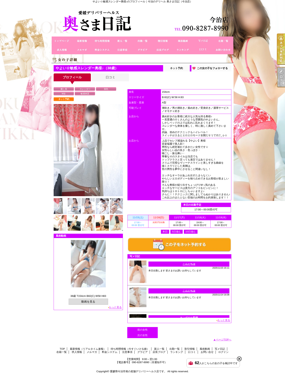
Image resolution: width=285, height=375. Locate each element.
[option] (88, 150)
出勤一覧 (142, 41)
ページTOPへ (224, 339)
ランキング (183, 49)
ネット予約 (176, 68)
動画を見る (88, 301)
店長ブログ (163, 49)
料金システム (102, 49)
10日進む (190, 231)
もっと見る (115, 307)
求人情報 (62, 49)
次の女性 (142, 335)
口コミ (203, 49)
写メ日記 (203, 41)
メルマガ (82, 49)
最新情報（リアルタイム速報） (82, 41)
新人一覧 (122, 41)
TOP (62, 41)
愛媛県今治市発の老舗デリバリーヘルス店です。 (138, 371)
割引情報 (163, 41)
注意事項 (122, 49)
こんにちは (188, 263)
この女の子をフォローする (212, 68)
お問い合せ (223, 49)
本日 (165, 231)
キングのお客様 (189, 317)
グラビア (142, 49)
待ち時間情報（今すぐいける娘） (102, 41)
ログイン (223, 352)
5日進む (176, 231)
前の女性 (142, 329)
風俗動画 (183, 41)
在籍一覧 (223, 41)
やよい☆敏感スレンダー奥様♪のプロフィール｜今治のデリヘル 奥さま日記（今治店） (142, 20)
